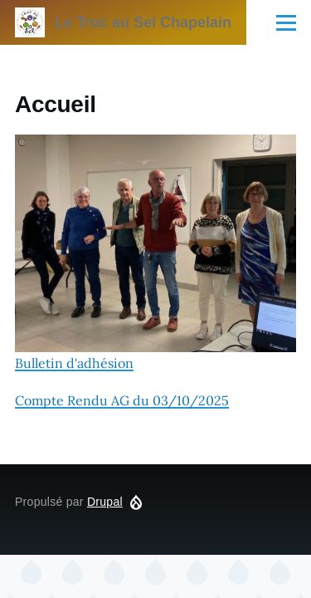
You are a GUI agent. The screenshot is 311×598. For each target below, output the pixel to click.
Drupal (105, 501)
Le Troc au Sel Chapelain (143, 22)
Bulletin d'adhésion (155, 253)
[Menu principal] (286, 22)
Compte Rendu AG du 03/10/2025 (122, 400)
